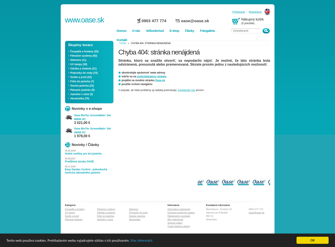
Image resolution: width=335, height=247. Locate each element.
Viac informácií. (141, 241)
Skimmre (133, 209)
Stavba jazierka (137, 216)
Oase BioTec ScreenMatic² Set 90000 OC (92, 117)
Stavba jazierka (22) (82, 85)
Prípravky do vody (138, 212)
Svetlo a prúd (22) (81, 77)
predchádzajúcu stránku (151, 76)
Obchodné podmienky (179, 209)
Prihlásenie (238, 12)
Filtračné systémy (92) (83, 55)
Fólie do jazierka (105, 216)
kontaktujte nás (186, 90)
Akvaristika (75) (79, 98)
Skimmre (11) (78, 60)
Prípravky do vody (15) (84, 72)
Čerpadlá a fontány (75, 209)
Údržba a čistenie (106, 212)
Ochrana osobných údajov (181, 212)
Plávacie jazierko (74, 219)
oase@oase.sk (195, 21)
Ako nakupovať (175, 219)
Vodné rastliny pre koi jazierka (83, 153)
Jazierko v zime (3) (81, 94)
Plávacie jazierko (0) (82, 89)
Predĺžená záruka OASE (79, 161)
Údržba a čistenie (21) (83, 68)
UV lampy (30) (78, 64)
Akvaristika (134, 219)
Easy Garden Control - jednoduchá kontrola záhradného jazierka (86, 171)
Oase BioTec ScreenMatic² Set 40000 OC (92, 130)
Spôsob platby (175, 223)
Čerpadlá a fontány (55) (84, 51)
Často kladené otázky (179, 226)
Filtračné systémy (106, 209)
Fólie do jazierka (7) (82, 81)
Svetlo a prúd (72, 216)
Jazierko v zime (105, 219)
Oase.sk (160, 80)
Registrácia (255, 12)
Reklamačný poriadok (179, 216)
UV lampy (70, 212)
